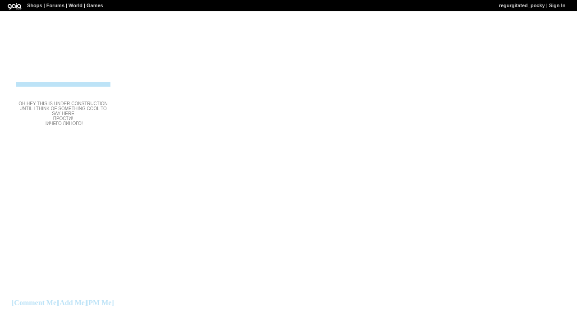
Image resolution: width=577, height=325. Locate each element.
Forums (55, 5)
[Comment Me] (35, 302)
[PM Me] (100, 302)
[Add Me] (72, 302)
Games (95, 5)
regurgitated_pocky (522, 5)
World (75, 5)
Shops (34, 5)
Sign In (557, 5)
